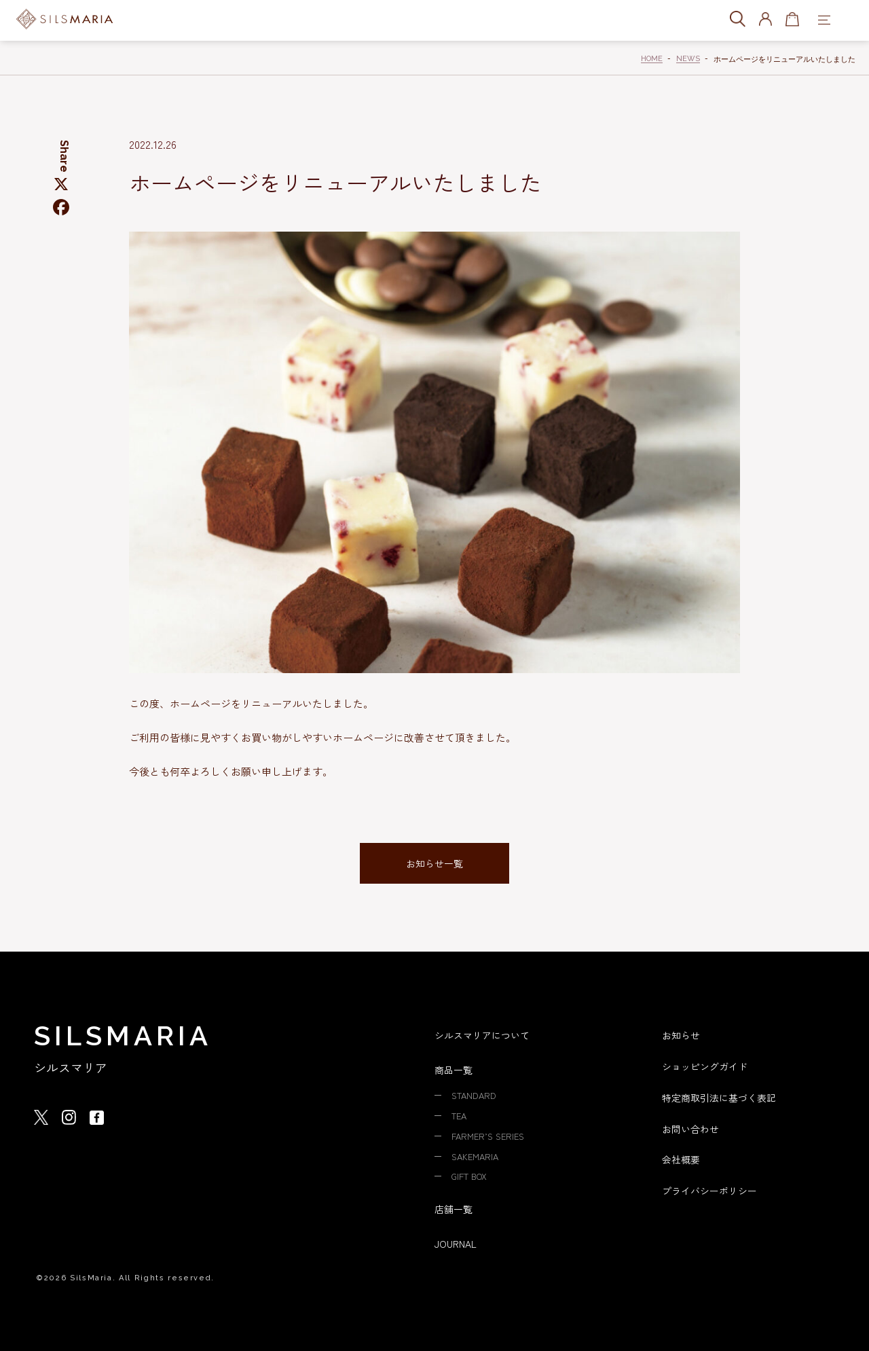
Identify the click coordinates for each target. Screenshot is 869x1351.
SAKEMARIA (476, 1154)
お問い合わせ (692, 1127)
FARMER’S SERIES (490, 1135)
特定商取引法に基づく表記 (723, 1096)
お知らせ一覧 (434, 864)
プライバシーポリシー (713, 1188)
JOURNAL (457, 1241)
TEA (460, 1115)
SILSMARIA (123, 1036)
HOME (652, 58)
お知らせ (682, 1035)
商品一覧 (454, 1070)
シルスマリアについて (485, 1035)
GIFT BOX (472, 1174)
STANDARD (476, 1095)
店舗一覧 (454, 1207)
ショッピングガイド (708, 1066)
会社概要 (682, 1158)
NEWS (688, 58)
